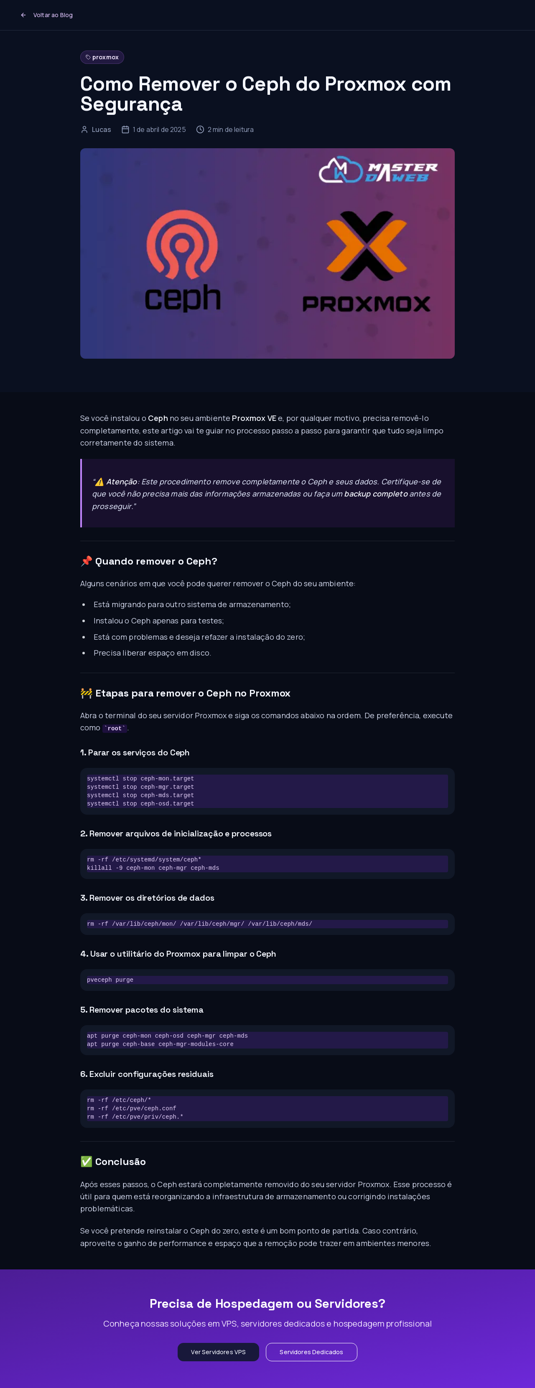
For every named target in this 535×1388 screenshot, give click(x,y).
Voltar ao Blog (46, 15)
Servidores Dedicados (311, 1352)
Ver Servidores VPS (218, 1352)
